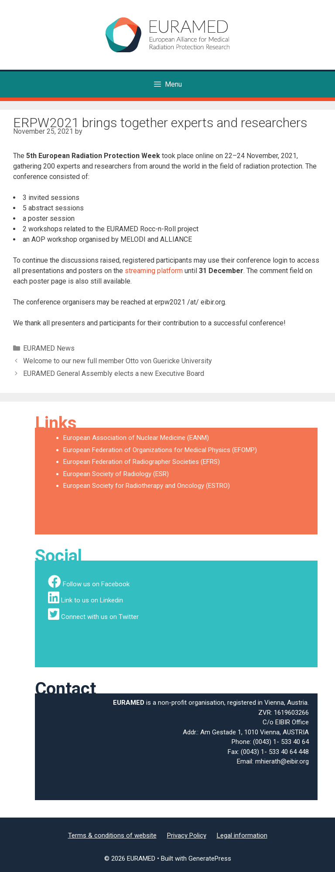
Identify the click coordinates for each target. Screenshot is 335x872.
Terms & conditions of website (112, 835)
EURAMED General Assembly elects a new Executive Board (113, 373)
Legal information (242, 835)
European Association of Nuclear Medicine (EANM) (136, 438)
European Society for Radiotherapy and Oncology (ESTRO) (146, 486)
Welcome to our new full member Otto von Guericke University (117, 361)
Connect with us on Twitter (100, 617)
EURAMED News (49, 348)
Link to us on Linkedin (92, 600)
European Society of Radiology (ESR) (116, 474)
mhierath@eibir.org (282, 761)
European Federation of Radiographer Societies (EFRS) (141, 462)
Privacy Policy (186, 835)
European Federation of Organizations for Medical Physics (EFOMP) (160, 450)
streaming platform (154, 271)
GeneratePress (209, 858)
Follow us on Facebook (96, 584)
